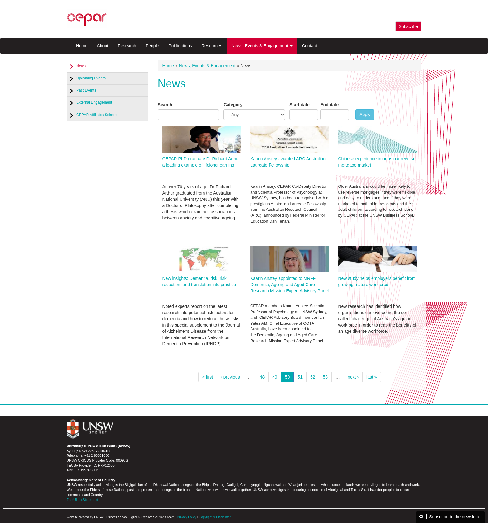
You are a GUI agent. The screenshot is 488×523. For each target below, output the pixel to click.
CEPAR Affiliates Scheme (97, 115)
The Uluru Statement (82, 500)
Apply (364, 114)
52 (312, 377)
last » (371, 377)
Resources (211, 45)
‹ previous (230, 377)
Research (127, 45)
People (152, 45)
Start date (299, 104)
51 (300, 377)
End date (329, 104)
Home (81, 45)
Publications (180, 45)
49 (274, 377)
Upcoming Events (91, 78)
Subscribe (408, 26)
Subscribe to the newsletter (450, 516)
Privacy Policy (186, 517)
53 (325, 377)
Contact (309, 45)
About (102, 45)
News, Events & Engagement (262, 45)
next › (353, 377)
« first (207, 377)
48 (262, 377)
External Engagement (94, 102)
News (81, 66)
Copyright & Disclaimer (215, 517)
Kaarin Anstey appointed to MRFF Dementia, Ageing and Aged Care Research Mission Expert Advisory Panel (289, 284)
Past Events (86, 90)
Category (232, 104)
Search (165, 104)
